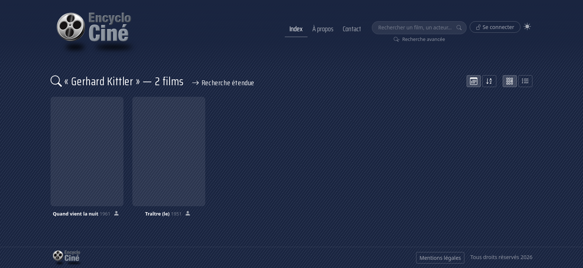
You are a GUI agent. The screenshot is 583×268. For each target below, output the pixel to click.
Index (296, 28)
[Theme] (527, 26)
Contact (352, 28)
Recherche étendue (223, 83)
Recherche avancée (419, 39)
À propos (323, 28)
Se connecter (495, 27)
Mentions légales (440, 257)
